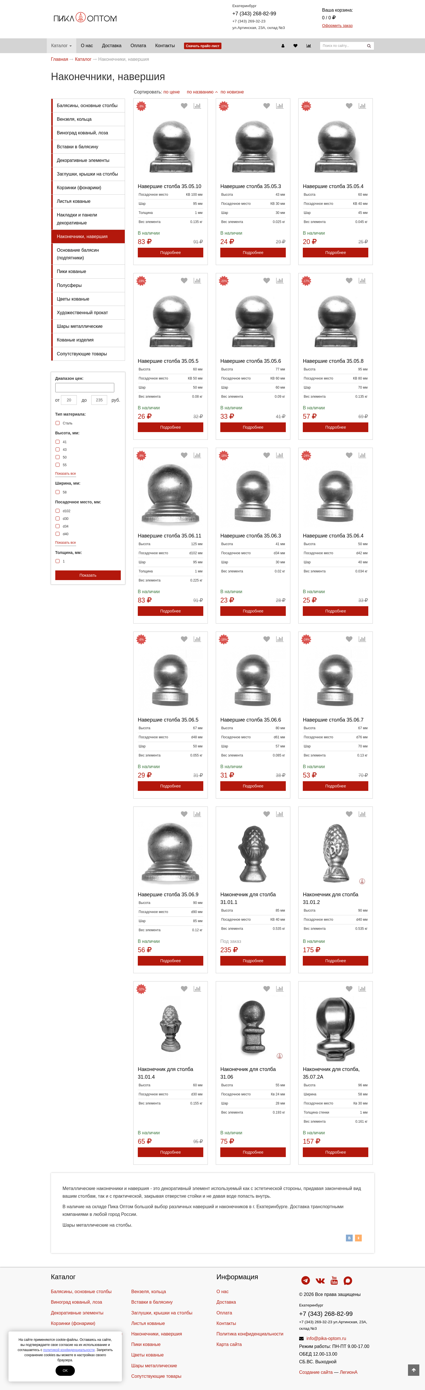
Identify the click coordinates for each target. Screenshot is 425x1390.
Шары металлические (80, 326)
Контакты (165, 45)
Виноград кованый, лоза (82, 132)
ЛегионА (349, 1372)
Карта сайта (229, 1344)
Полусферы (69, 285)
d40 (66, 534)
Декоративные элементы (83, 160)
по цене (171, 91)
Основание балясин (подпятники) (78, 254)
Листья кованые (74, 201)
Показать (87, 575)
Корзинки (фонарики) (79, 187)
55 (65, 465)
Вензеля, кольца (74, 119)
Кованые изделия (75, 339)
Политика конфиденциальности (250, 1333)
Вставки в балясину (77, 146)
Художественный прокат (82, 312)
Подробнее (170, 252)
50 (65, 457)
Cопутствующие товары (82, 353)
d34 (66, 526)
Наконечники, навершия (82, 236)
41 (65, 442)
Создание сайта (316, 1372)
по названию (202, 91)
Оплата (138, 45)
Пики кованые (71, 271)
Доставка (112, 45)
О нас (87, 45)
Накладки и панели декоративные (77, 218)
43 (65, 450)
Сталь (68, 423)
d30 (66, 519)
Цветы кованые (73, 299)
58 (65, 492)
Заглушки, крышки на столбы (87, 174)
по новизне (232, 91)
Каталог (61, 45)
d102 (67, 511)
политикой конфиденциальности (68, 1350)
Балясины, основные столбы (87, 105)
